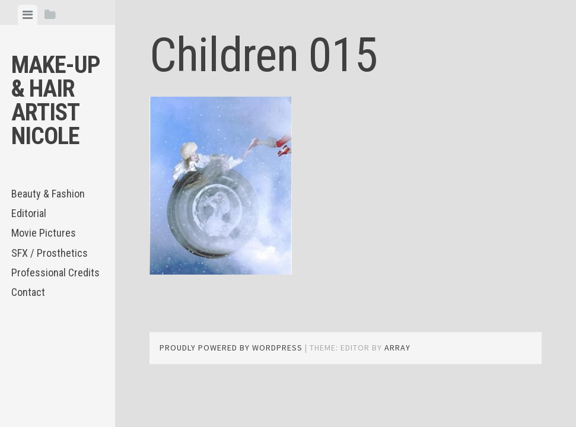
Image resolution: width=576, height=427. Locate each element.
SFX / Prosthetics (49, 253)
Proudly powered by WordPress (231, 347)
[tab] (27, 15)
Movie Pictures (43, 233)
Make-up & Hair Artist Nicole (55, 100)
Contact (28, 292)
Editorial (28, 213)
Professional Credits (55, 272)
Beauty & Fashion (48, 193)
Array (397, 347)
